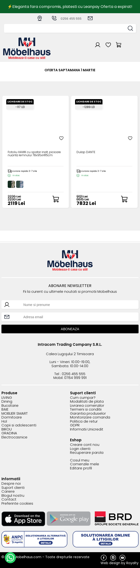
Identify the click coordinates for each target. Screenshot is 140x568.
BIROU (6, 429)
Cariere (8, 492)
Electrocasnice (14, 437)
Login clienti (80, 449)
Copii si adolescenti (18, 425)
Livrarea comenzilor (87, 406)
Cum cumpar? (82, 398)
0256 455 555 (66, 18)
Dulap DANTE (85, 152)
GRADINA (9, 433)
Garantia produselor (88, 414)
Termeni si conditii (86, 409)
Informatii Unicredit (86, 429)
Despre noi (11, 484)
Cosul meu (79, 460)
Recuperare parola (86, 453)
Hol (4, 421)
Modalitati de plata (87, 402)
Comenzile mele (84, 464)
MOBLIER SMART (14, 414)
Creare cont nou (84, 445)
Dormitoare (11, 417)
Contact (8, 499)
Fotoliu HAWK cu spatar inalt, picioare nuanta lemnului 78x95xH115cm (34, 153)
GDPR (75, 425)
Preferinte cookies (17, 504)
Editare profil (81, 468)
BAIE (4, 409)
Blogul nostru (12, 496)
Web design (110, 563)
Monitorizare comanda (90, 417)
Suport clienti (13, 488)
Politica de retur (84, 421)
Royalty (132, 563)
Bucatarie (10, 406)
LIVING (6, 398)
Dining (6, 402)
